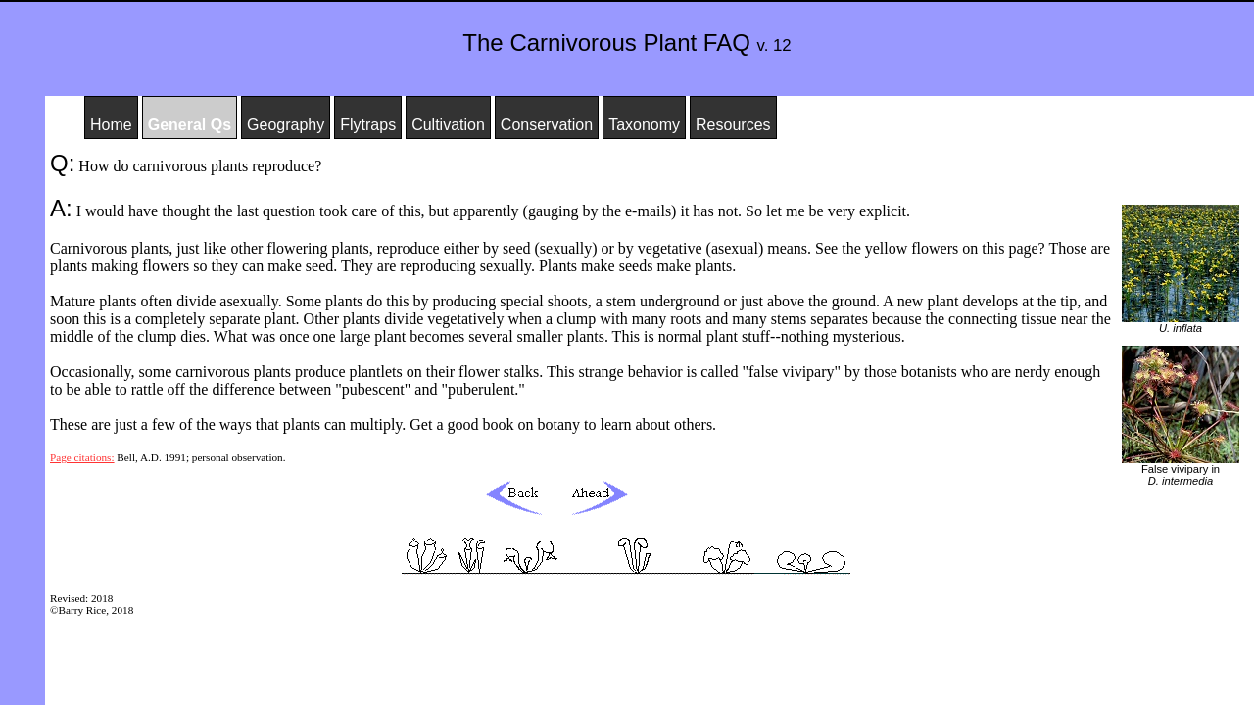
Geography (285, 125)
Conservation (547, 125)
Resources (733, 125)
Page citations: (82, 457)
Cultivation (448, 125)
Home (111, 125)
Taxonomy (644, 125)
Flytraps (368, 125)
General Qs (189, 125)
